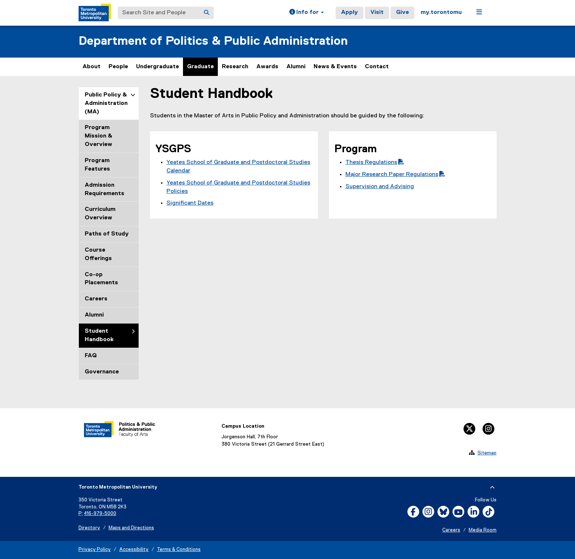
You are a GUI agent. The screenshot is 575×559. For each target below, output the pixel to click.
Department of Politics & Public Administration (213, 41)
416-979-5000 (100, 513)
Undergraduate (157, 67)
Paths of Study (107, 234)
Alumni (295, 67)
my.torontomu (441, 12)
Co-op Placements (101, 279)
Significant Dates (189, 203)
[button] (306, 13)
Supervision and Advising (379, 187)
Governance (102, 372)
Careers (96, 299)
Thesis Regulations (374, 162)
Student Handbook (99, 335)
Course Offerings (98, 254)
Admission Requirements (104, 189)
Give (402, 12)
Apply (349, 12)
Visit (377, 12)
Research (235, 67)
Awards (267, 67)
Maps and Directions (131, 528)
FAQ (91, 356)
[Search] (206, 13)
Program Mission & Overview (98, 136)
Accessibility (134, 549)
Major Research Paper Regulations (395, 175)
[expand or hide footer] (492, 487)
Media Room (483, 530)
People (118, 67)
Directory (89, 528)
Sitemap (487, 453)
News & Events (335, 67)
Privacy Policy (94, 549)
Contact (377, 67)
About (91, 67)
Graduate (200, 67)
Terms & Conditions (179, 549)
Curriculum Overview (100, 214)
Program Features (97, 165)
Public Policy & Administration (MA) (106, 103)
